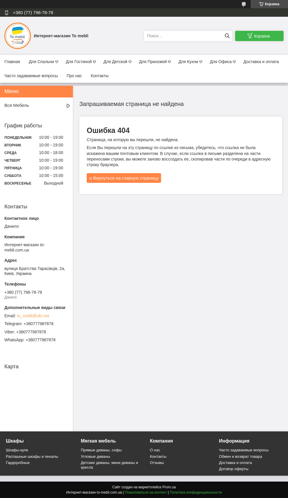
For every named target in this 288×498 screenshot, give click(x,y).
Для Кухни (188, 61)
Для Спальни (41, 61)
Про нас (74, 75)
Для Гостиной (79, 61)
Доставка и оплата (261, 61)
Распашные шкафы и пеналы (32, 456)
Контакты (99, 75)
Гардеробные (18, 462)
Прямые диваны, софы (101, 450)
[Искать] (227, 36)
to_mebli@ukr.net (33, 315)
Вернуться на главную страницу (126, 177)
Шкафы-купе (17, 450)
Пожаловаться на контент (146, 492)
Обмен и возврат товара (240, 456)
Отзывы (157, 462)
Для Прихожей (153, 61)
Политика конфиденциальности (196, 492)
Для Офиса (221, 61)
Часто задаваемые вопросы (31, 75)
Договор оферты (233, 469)
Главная (12, 61)
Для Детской (115, 61)
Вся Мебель (16, 105)
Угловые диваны (95, 456)
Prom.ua (169, 487)
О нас (155, 450)
